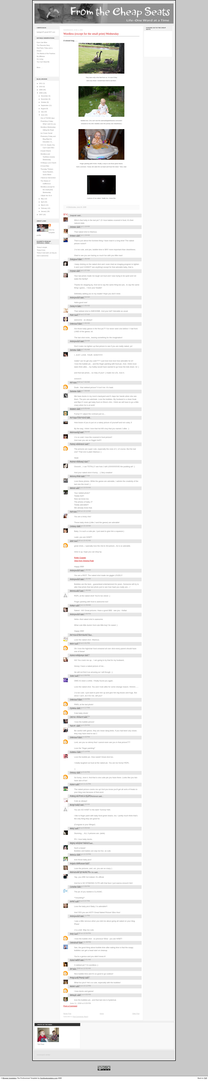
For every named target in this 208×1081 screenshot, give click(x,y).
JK (71, 969)
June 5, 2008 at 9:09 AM (80, 828)
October (44, 102)
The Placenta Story (43, 45)
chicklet (73, 227)
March (43, 205)
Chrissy (73, 773)
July (42, 112)
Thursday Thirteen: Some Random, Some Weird (47, 172)
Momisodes (74, 591)
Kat (71, 512)
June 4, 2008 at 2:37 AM (80, 314)
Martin (72, 986)
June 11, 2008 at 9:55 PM (80, 1003)
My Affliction (41, 56)
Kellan (72, 606)
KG (71, 383)
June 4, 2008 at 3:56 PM (80, 675)
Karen (72, 785)
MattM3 (73, 409)
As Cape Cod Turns (78, 418)
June (43, 115)
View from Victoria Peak (84, 561)
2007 (41, 214)
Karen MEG (74, 960)
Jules (72, 676)
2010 (41, 86)
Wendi (72, 488)
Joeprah (73, 215)
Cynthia (73, 708)
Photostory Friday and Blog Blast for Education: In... (48, 139)
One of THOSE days (48, 118)
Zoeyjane (73, 259)
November (44, 99)
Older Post (135, 1013)
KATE (72, 902)
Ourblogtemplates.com (49, 1078)
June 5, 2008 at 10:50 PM (80, 933)
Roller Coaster (80, 558)
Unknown (74, 324)
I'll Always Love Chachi (48, 163)
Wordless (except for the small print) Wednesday (48, 189)
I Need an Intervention (48, 178)
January (44, 211)
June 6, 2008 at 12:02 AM (80, 968)
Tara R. (73, 726)
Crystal (73, 271)
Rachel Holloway (77, 462)
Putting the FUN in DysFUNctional (84, 796)
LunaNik (73, 887)
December (44, 96)
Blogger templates (10, 1078)
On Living (40, 59)
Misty (72, 829)
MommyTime (75, 476)
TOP (205, 1078)
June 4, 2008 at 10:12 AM (80, 511)
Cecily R (73, 306)
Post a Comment (70, 1006)
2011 (41, 83)
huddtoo (73, 752)
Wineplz (73, 995)
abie (71, 541)
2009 (41, 90)
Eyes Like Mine (42, 42)
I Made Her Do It (46, 195)
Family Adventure (77, 444)
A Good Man (45, 166)
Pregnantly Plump (77, 978)
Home (102, 1013)
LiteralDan (74, 943)
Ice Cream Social (46, 133)
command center (43, 1055)
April (42, 202)
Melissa (73, 855)
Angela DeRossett (77, 864)
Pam (72, 315)
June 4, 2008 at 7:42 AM (80, 382)
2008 (41, 93)
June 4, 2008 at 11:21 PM (80, 784)
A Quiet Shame (46, 151)
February (44, 208)
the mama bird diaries (79, 635)
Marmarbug (74, 432)
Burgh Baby (74, 805)
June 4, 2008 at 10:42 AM (80, 540)
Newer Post (67, 1013)
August (43, 108)
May (42, 199)
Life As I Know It (76, 717)
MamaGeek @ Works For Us (82, 872)
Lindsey (73, 526)
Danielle (73, 391)
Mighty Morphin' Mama (79, 843)
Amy (72, 934)
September (45, 105)
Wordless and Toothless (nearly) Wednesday (48, 156)
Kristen (73, 236)
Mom (72, 644)
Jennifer (73, 350)
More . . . (40, 67)
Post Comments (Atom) (80, 1016)
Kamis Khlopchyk (77, 655)
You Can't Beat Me (43, 62)
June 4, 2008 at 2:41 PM (80, 643)
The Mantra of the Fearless (46, 53)
